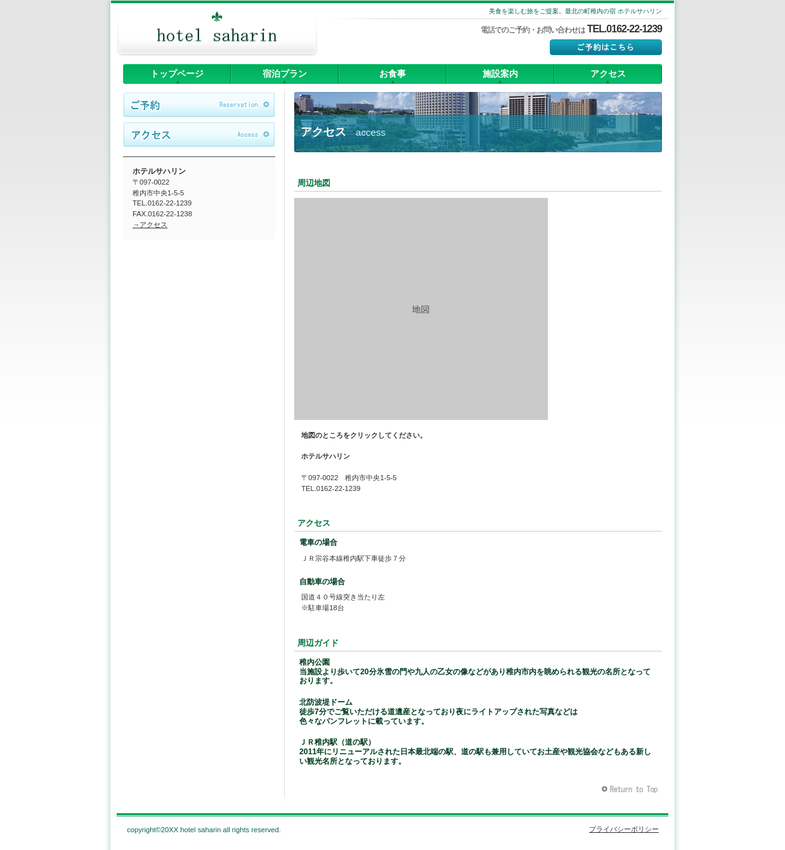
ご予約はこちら (606, 47)
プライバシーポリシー (624, 829)
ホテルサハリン (216, 35)
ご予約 (199, 105)
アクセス (199, 135)
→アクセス (150, 224)
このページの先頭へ (631, 789)
